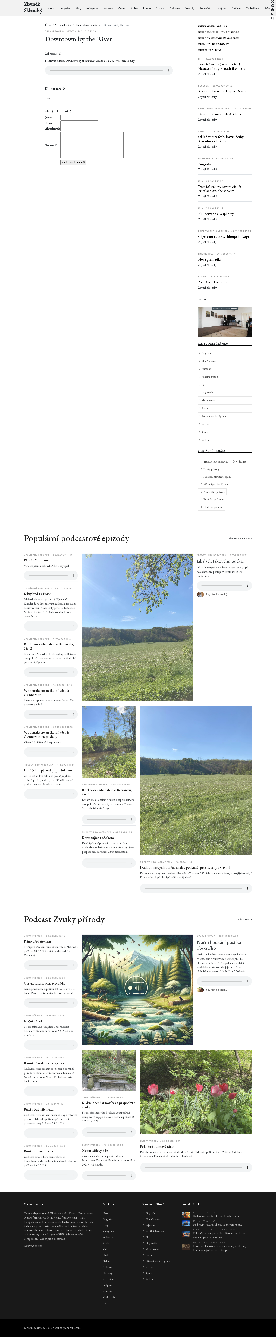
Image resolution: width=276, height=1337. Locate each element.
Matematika (206, 400)
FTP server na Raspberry (216, 213)
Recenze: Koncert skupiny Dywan (222, 91)
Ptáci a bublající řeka (39, 1123)
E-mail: (49, 123)
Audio (122, 8)
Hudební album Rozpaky (215, 477)
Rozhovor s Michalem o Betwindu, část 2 (49, 660)
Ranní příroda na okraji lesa (44, 1077)
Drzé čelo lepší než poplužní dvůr (48, 784)
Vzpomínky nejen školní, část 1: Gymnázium (46, 706)
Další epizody (244, 933)
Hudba (147, 8)
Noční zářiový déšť (95, 1164)
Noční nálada (33, 1035)
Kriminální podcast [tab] (213, 44)
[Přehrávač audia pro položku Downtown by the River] (109, 70)
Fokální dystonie (209, 377)
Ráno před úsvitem (37, 955)
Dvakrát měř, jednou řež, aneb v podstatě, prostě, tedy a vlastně (185, 881)
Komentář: (51, 145)
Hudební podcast (211, 507)
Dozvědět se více (33, 1246)
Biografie (64, 8)
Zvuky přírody (209, 469)
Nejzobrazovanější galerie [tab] (218, 38)
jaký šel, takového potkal (220, 575)
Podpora (221, 8)
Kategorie (92, 8)
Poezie (203, 408)
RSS (267, 8)
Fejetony (204, 369)
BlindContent (207, 361)
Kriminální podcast (212, 492)
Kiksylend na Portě (37, 608)
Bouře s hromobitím (38, 1165)
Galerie (160, 8)
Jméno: (49, 117)
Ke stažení (205, 8)
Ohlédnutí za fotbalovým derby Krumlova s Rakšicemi (221, 139)
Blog (78, 8)
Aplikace (175, 8)
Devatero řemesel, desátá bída (219, 114)
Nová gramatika (209, 259)
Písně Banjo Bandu (212, 499)
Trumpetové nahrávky (87, 25)
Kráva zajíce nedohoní (98, 851)
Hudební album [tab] (209, 50)
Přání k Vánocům (36, 574)
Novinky (190, 8)
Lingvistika (206, 392)
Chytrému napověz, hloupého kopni (224, 236)
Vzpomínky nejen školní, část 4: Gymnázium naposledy (46, 748)
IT (201, 384)
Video (134, 8)
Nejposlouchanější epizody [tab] (219, 32)
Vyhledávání (253, 8)
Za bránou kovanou (212, 282)
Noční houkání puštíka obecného (219, 959)
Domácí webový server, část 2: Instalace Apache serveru (219, 188)
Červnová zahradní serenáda (44, 997)
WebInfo (204, 440)
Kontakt (236, 8)
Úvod (51, 8)
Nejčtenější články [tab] (212, 25)
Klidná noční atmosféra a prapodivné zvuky (108, 1119)
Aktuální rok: (52, 128)
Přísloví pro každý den (212, 416)
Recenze (204, 424)
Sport (203, 432)
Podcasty (108, 8)
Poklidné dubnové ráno (157, 1160)
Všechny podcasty (240, 552)
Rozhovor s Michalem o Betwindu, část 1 (107, 806)
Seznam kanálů (63, 25)
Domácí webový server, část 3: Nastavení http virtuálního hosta (221, 66)
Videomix (239, 461)
